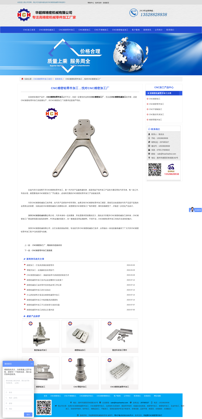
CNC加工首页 (29, 30)
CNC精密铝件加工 (86, 396)
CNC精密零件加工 (67, 30)
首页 (45, 396)
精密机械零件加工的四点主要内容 (40, 310)
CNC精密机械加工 (47, 30)
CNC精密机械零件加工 (119, 387)
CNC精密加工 (85, 30)
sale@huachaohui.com (166, 154)
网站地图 (157, 396)
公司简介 (159, 30)
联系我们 (170, 30)
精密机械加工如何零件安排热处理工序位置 (44, 285)
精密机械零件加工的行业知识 (38, 290)
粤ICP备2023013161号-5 (123, 415)
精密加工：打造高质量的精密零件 (40, 265)
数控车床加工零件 (119, 350)
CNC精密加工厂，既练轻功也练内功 (47, 245)
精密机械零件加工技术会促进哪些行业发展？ (45, 280)
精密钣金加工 (80, 350)
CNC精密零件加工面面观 (42, 250)
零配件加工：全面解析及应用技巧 (40, 270)
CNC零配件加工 (80, 387)
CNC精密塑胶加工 (104, 396)
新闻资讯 (147, 30)
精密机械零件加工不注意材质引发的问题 (43, 305)
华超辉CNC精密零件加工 (152, 415)
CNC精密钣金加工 (120, 30)
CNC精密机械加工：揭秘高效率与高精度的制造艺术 (48, 275)
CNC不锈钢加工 (101, 30)
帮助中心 (91, 3)
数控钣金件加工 (40, 350)
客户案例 (136, 30)
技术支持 (98, 3)
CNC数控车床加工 (156, 114)
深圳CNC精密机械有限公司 (39, 215)
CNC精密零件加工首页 (42, 79)
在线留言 (106, 3)
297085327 (164, 142)
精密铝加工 (40, 387)
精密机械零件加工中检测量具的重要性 (42, 300)
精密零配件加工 (155, 120)
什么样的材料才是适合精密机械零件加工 (43, 295)
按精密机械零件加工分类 (160, 93)
